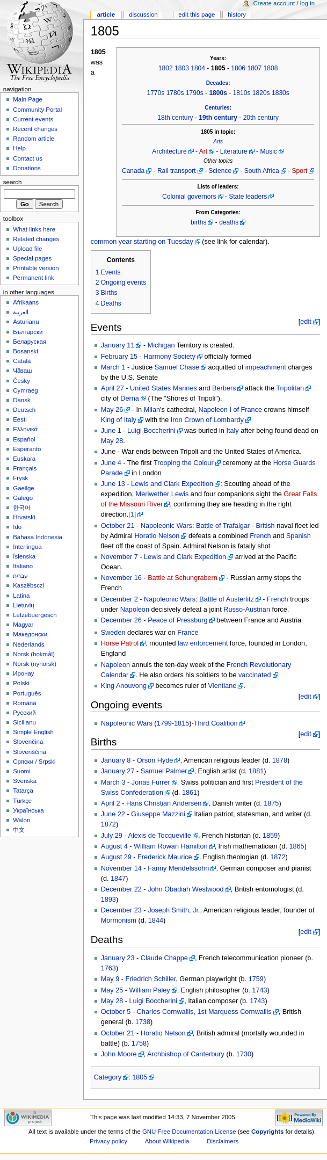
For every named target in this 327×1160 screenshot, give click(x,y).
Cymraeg (25, 390)
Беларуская (29, 341)
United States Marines (163, 388)
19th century (218, 117)
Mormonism (118, 920)
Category (107, 1077)
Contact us (27, 158)
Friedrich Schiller (151, 979)
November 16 (121, 578)
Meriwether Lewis (162, 494)
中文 (19, 830)
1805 (139, 1077)
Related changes (36, 239)
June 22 (113, 814)
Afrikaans (26, 302)
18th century (175, 117)
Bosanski (25, 351)
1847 (118, 878)
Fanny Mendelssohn (178, 868)
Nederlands (29, 644)
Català (22, 361)
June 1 (111, 430)
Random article (33, 138)
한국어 (22, 507)
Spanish (298, 536)
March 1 (113, 367)
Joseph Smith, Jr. (174, 910)
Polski (21, 683)
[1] (132, 514)
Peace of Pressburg (177, 620)
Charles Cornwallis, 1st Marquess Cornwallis (204, 1012)
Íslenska (24, 556)
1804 (198, 68)
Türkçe (22, 801)
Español (24, 439)
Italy (232, 430)
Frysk (20, 478)
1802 (165, 68)
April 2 (110, 803)
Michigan (161, 345)
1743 (259, 990)
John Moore (119, 1054)
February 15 (119, 356)
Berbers (224, 388)
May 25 (112, 990)
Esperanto (27, 449)
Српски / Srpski (34, 761)
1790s (195, 93)
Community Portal (37, 109)
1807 (254, 68)
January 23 (118, 958)
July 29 (111, 835)
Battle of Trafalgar (223, 526)
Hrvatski (24, 517)
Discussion (143, 14)
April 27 (112, 388)
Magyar (23, 624)
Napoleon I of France (231, 410)
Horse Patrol (120, 643)
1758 (139, 1043)
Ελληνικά (25, 429)
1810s (242, 93)
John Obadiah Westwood (186, 889)
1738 (142, 1022)
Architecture (169, 151)
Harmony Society (169, 356)
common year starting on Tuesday (142, 241)
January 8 (116, 760)
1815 (181, 723)
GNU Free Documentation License (189, 1131)
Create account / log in (284, 3)
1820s (261, 93)
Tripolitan (290, 388)
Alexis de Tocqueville (159, 835)
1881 (256, 771)
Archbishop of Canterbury (185, 1054)
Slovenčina (28, 741)
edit (305, 321)
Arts (218, 141)
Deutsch (24, 410)
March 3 (113, 782)
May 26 (112, 410)
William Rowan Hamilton (170, 846)
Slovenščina (29, 752)
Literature (234, 151)
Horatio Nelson (156, 536)
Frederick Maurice (164, 857)
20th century (261, 117)
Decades (217, 83)
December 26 (121, 620)
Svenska (25, 781)
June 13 (113, 484)
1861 (189, 792)
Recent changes (35, 129)
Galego (23, 498)
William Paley (149, 990)
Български (27, 332)
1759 (256, 979)
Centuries (217, 108)
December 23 (121, 910)
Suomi (21, 771)
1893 (108, 899)
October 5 (116, 1012)
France (188, 632)
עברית (20, 575)
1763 (108, 968)
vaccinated (254, 675)
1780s (175, 93)
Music (268, 151)
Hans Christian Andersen (163, 803)
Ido (17, 527)
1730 (243, 1054)
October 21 (118, 526)
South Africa (261, 171)
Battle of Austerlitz (226, 599)
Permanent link (33, 277)
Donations (27, 168)
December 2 (119, 599)
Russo (233, 609)
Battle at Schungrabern (182, 578)
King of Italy (118, 420)
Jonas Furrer (151, 782)
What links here (34, 229)
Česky (21, 381)
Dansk (21, 400)
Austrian (257, 609)
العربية (20, 312)
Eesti (19, 419)
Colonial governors (189, 196)
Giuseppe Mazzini (158, 814)
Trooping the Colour (184, 463)
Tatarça (23, 790)
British (265, 526)
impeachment (265, 367)
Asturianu (26, 321)
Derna (129, 398)
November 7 (119, 557)
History (237, 14)
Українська (28, 810)
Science (219, 171)
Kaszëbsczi (28, 585)
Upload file (27, 248)
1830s (280, 93)
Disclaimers (222, 1141)
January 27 (118, 771)
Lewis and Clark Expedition (172, 484)
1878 (279, 760)
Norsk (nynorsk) (34, 664)
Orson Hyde (155, 760)
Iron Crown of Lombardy (207, 420)
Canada (133, 171)
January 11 (118, 345)
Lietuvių (23, 605)
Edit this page (196, 14)
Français (25, 468)
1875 (271, 803)
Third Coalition (216, 723)
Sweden (113, 632)
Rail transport (176, 171)
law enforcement (203, 643)
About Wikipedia (167, 1141)
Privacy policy (108, 1141)
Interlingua (27, 546)
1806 (238, 68)
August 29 (116, 857)
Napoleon (134, 609)
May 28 (112, 441)
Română (24, 703)
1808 (271, 68)
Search (12, 182)
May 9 (110, 979)
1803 (182, 68)
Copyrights (267, 1131)
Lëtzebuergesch (35, 615)
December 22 (121, 889)
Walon (21, 820)
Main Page (27, 99)
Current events (33, 119)
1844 (155, 920)
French (260, 536)
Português (27, 693)
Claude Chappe (164, 958)
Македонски (30, 634)
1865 (296, 846)
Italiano (23, 566)
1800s (218, 93)
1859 (270, 835)
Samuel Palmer (164, 771)
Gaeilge (23, 488)
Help (19, 148)
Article (106, 14)
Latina (21, 595)
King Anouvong (124, 686)
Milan (152, 410)
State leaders (248, 196)
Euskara (24, 458)
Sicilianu (24, 722)
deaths (228, 222)
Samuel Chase (177, 367)
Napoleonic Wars (166, 526)
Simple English (33, 732)
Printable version (36, 268)
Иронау (23, 673)
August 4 (114, 846)
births (198, 222)
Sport (300, 171)
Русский (24, 712)
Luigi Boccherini (151, 430)
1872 (108, 824)
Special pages (32, 258)
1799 (164, 723)
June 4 (111, 463)
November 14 (121, 868)
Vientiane (222, 686)
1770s (155, 93)
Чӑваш (22, 370)
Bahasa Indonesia (37, 537)
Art (203, 151)
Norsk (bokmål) (34, 654)
